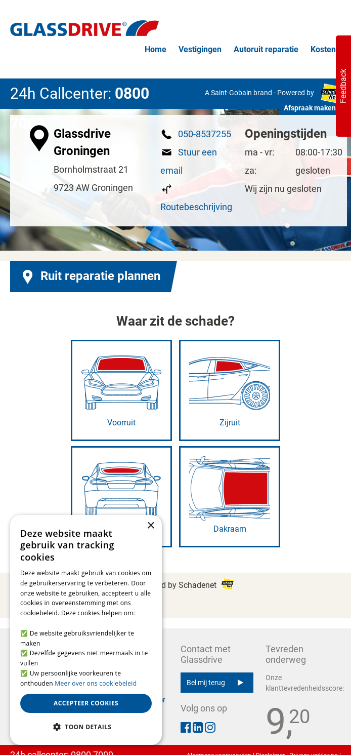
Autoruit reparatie (266, 49)
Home (155, 49)
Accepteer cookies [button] (86, 703)
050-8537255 (204, 134)
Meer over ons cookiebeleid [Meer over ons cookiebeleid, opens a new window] (96, 683)
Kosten (323, 49)
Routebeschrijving (196, 207)
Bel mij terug (215, 683)
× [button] (150, 526)
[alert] (86, 630)
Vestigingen (200, 49)
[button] (86, 727)
